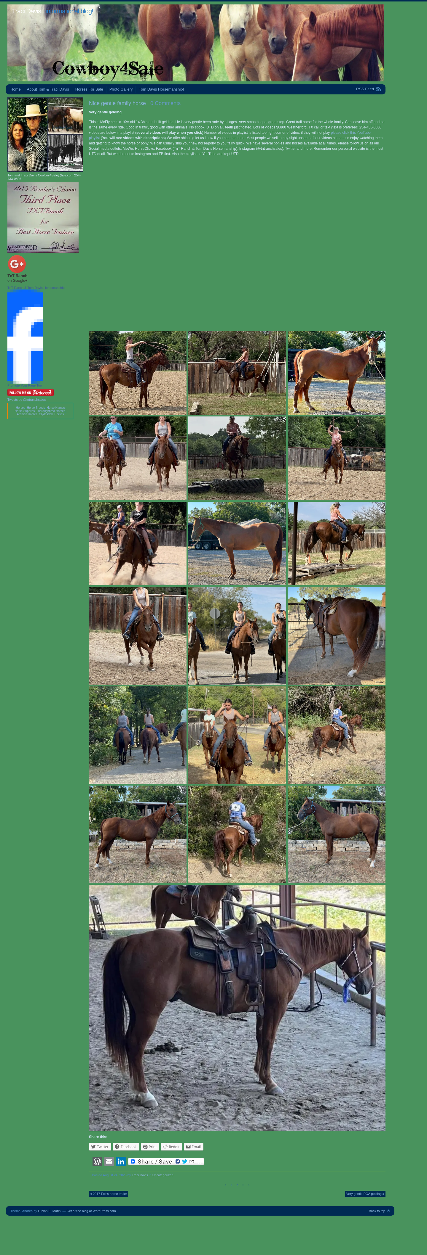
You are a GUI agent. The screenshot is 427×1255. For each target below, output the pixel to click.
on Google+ (17, 280)
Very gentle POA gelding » (365, 1194)
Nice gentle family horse (117, 103)
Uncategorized (162, 1175)
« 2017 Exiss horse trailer (108, 1194)
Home (15, 89)
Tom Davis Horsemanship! (161, 89)
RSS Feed (365, 89)
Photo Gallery (121, 89)
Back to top (377, 1211)
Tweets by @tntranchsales (26, 399)
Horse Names (56, 407)
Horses (20, 407)
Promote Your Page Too (24, 385)
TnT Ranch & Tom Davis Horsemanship (36, 287)
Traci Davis (26, 11)
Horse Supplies (25, 411)
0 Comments (165, 103)
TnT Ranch (17, 275)
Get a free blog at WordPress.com (91, 1211)
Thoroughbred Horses (50, 411)
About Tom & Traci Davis (48, 89)
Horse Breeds (36, 407)
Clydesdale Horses (51, 414)
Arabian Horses (27, 414)
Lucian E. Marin (49, 1211)
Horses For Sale (89, 89)
